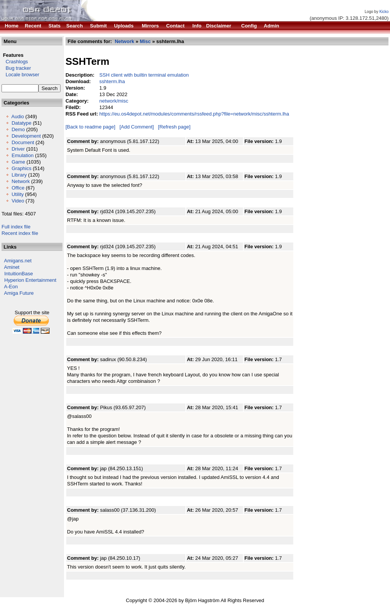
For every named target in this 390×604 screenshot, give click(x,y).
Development (26, 136)
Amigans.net (18, 260)
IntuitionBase (18, 273)
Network (20, 181)
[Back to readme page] (90, 127)
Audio (17, 116)
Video (17, 201)
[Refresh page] (174, 127)
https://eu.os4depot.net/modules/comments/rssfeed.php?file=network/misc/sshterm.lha (194, 114)
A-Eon (11, 286)
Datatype (21, 123)
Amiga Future (19, 293)
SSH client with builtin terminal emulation (144, 75)
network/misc (113, 101)
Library (19, 175)
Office (17, 188)
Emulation (22, 155)
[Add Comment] (137, 127)
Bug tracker (16, 68)
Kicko (383, 12)
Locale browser (20, 74)
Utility (17, 194)
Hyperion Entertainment (30, 280)
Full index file (16, 227)
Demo (18, 129)
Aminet (11, 267)
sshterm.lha (112, 81)
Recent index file (20, 233)
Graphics (21, 168)
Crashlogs (15, 61)
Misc (145, 41)
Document (22, 142)
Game (18, 162)
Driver (18, 149)
